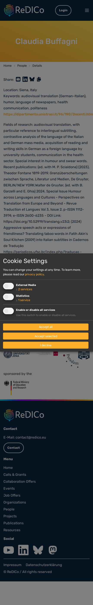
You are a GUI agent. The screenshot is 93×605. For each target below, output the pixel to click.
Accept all (46, 327)
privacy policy (34, 274)
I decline (45, 345)
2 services (24, 289)
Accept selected (46, 336)
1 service (23, 300)
